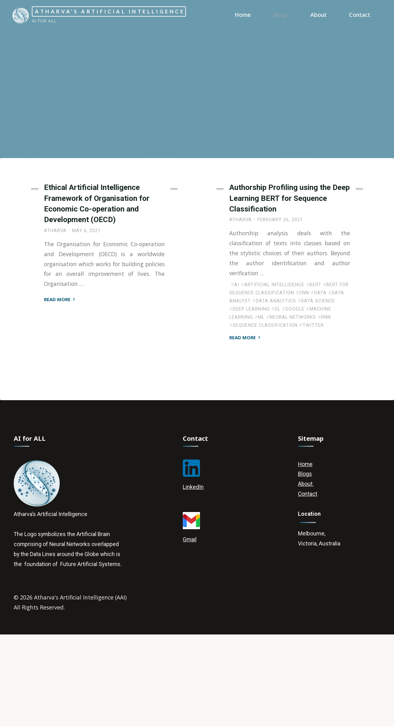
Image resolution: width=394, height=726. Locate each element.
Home (305, 553)
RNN (326, 405)
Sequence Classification (265, 413)
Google (294, 397)
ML (261, 405)
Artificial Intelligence (74, 251)
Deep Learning (247, 258)
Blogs (305, 563)
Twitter (313, 413)
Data (320, 381)
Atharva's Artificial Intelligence (125, 11)
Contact (307, 584)
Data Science (318, 389)
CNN (304, 381)
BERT (315, 373)
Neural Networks (293, 405)
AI (236, 373)
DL (277, 397)
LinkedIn (193, 576)
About (306, 574)
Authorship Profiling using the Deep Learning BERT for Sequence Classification (289, 286)
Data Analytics (276, 389)
